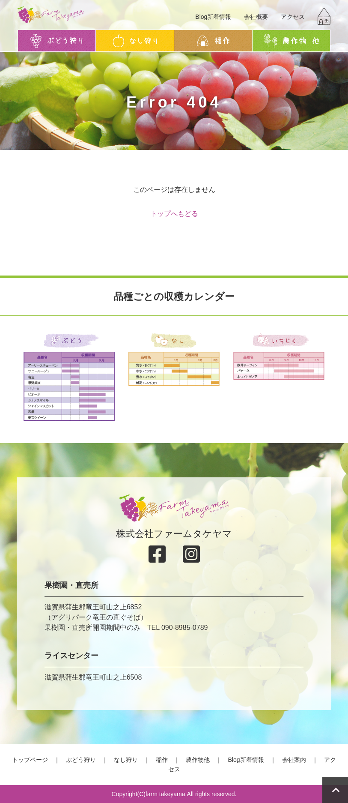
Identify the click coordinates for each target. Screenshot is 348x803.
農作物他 (198, 759)
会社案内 (294, 759)
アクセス (293, 16)
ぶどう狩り (81, 759)
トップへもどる (174, 213)
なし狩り (126, 759)
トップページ (30, 759)
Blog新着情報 (213, 16)
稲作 (162, 759)
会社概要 (256, 16)
